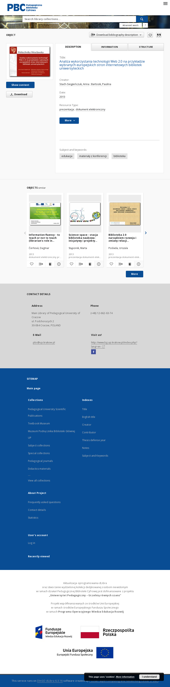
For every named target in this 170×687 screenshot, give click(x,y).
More (134, 274)
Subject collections (39, 445)
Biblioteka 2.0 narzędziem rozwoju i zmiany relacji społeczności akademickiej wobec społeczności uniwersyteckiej (122, 237)
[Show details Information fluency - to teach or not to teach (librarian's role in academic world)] (58, 264)
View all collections (39, 480)
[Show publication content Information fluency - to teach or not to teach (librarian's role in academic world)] (49, 264)
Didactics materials (39, 468)
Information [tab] (109, 46)
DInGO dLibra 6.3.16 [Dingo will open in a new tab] (50, 681)
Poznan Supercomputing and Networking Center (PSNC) (123, 681)
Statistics (33, 517)
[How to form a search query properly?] (145, 25)
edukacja (67, 156)
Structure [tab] (146, 46)
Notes (85, 448)
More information (125, 677)
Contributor (89, 432)
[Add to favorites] (150, 35)
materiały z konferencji (93, 156)
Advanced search (131, 25)
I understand (149, 676)
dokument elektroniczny (90, 109)
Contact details (37, 510)
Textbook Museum (39, 423)
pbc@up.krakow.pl (44, 342)
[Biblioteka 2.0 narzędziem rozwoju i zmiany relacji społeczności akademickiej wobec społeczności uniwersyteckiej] (125, 214)
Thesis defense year (94, 440)
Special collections (39, 453)
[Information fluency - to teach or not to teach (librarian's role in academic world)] (45, 214)
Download (18, 94)
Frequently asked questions (44, 502)
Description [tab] (73, 46)
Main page (33, 388)
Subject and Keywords (95, 455)
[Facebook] (93, 352)
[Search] (142, 19)
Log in (31, 543)
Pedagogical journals (40, 461)
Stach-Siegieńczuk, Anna (74, 84)
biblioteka (119, 156)
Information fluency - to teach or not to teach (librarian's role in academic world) (44, 237)
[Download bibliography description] (40, 264)
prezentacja (66, 109)
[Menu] (165, 3)
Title (84, 409)
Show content (20, 85)
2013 (62, 96)
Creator (86, 424)
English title (88, 417)
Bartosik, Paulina (101, 84)
